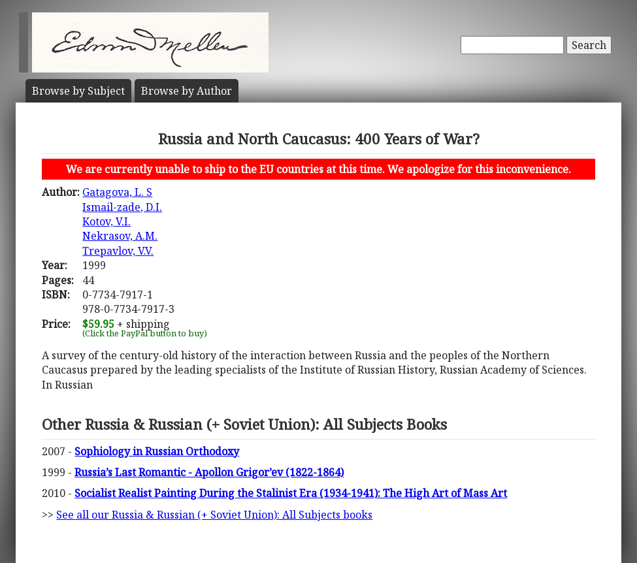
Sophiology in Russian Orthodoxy (156, 451)
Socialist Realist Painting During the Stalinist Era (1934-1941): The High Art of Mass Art (290, 493)
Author (186, 91)
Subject (78, 91)
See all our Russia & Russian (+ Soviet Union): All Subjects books (214, 514)
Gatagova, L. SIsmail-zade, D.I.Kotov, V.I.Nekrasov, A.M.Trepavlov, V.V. (122, 221)
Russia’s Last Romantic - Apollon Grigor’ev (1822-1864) (209, 472)
